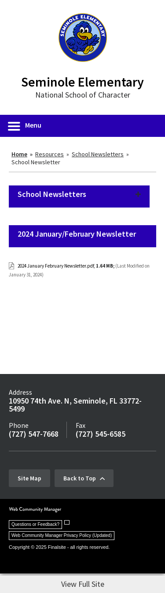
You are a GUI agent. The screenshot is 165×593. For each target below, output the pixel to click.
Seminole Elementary (82, 81)
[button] (25, 126)
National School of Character (82, 95)
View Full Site (82, 584)
